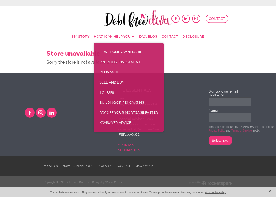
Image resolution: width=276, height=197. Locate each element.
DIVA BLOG (148, 36)
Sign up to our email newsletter (223, 93)
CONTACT (217, 19)
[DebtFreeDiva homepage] (138, 18)
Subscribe (220, 140)
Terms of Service (241, 130)
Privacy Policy (217, 130)
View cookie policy (215, 192)
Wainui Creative (114, 182)
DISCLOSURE (193, 36)
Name (213, 110)
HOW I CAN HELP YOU (114, 36)
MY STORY (81, 36)
